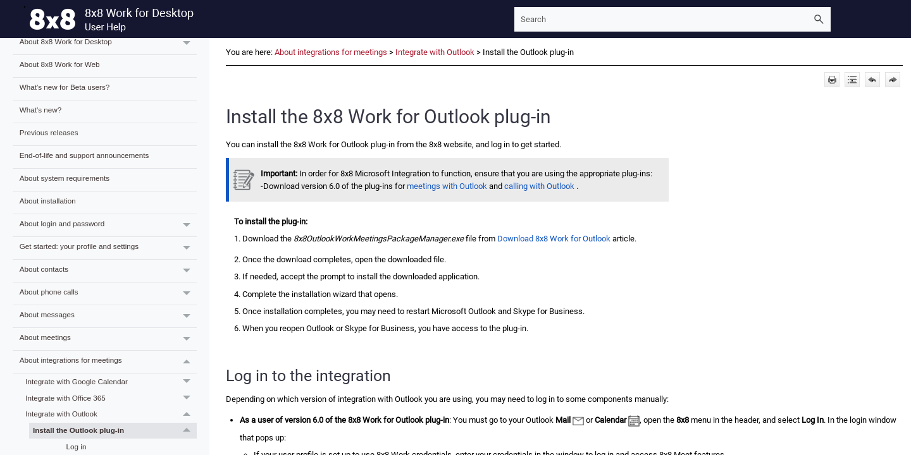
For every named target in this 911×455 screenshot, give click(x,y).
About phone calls (108, 293)
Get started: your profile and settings (108, 248)
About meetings (108, 339)
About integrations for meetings (108, 362)
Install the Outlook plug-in (115, 431)
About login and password (108, 225)
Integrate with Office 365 (111, 398)
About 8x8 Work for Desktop (108, 43)
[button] (819, 19)
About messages (108, 316)
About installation (48, 201)
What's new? (41, 110)
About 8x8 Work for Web (60, 64)
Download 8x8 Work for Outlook (554, 238)
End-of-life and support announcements (84, 155)
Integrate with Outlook (111, 414)
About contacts (108, 271)
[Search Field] (672, 19)
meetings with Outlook (447, 186)
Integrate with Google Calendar (111, 381)
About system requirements (64, 178)
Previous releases (49, 132)
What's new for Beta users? (65, 87)
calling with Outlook (539, 186)
